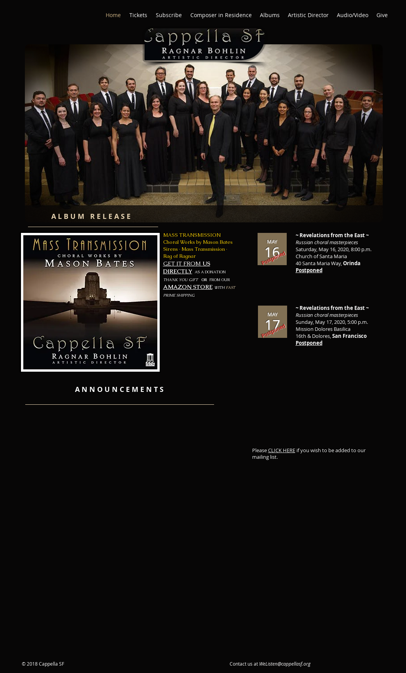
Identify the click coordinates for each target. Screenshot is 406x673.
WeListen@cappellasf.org (284, 664)
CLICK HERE (281, 450)
